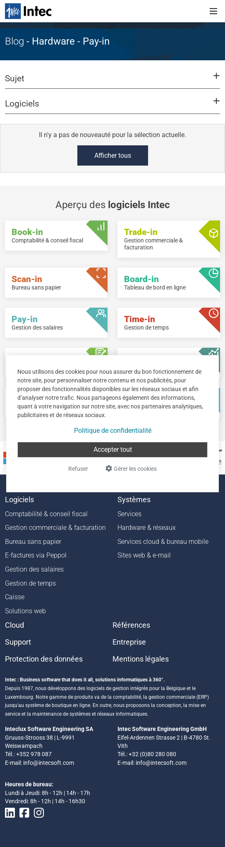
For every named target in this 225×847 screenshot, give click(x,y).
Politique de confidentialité (112, 430)
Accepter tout (112, 449)
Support (18, 642)
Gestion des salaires (34, 569)
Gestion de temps (30, 583)
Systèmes (134, 500)
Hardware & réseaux (146, 527)
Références (131, 625)
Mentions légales (140, 659)
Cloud (14, 625)
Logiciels (19, 500)
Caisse (14, 597)
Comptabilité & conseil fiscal (46, 514)
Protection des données (44, 659)
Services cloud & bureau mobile (162, 542)
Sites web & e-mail (144, 555)
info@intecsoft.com (48, 762)
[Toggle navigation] (213, 11)
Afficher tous (112, 155)
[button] (112, 82)
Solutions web (25, 611)
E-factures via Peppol (36, 555)
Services (129, 514)
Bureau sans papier (33, 542)
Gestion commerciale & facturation (55, 527)
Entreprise (129, 642)
